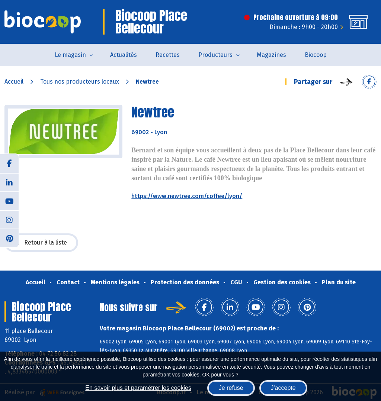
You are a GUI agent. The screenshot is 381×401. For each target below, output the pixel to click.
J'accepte (283, 388)
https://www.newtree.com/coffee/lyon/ (186, 196)
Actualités (123, 54)
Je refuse (231, 388)
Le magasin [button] (70, 54)
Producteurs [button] (215, 54)
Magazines (271, 54)
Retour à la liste (41, 242)
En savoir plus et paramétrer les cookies (138, 388)
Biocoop (316, 54)
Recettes (168, 54)
